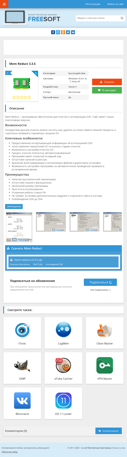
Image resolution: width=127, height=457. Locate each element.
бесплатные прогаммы (99, 447)
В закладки (107, 90)
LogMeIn (63, 343)
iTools (22, 343)
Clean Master (105, 343)
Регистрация (93, 4)
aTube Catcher (63, 378)
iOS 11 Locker (63, 414)
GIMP (22, 378)
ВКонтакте (22, 414)
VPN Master (104, 378)
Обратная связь (10, 451)
